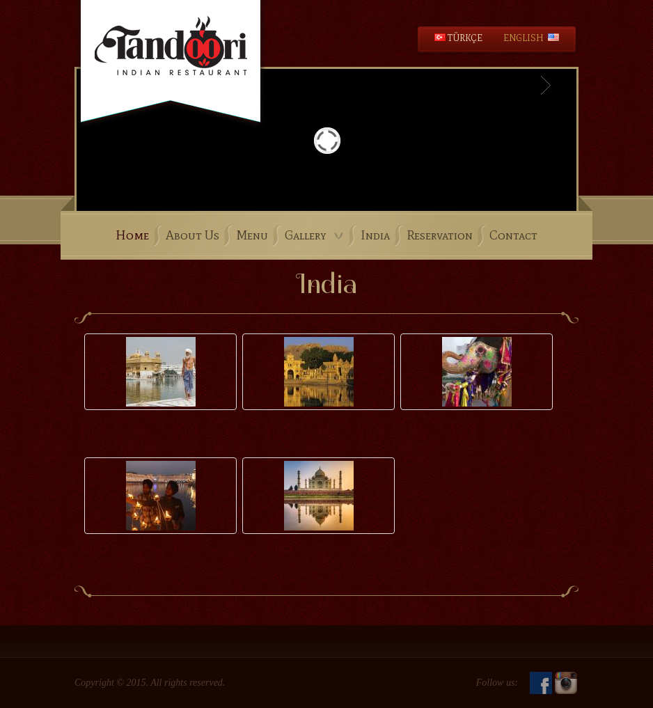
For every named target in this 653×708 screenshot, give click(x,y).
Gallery (314, 235)
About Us (192, 235)
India (375, 235)
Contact (513, 235)
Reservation (440, 235)
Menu (252, 235)
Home (132, 235)
